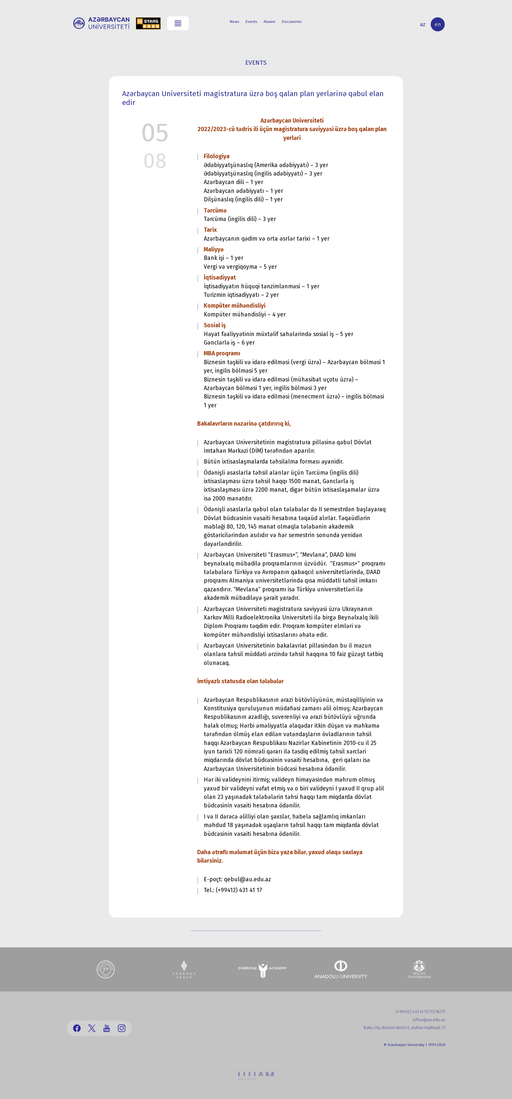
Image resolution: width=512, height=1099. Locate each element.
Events (251, 21)
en (438, 24)
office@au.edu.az (428, 1019)
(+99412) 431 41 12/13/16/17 (420, 1011)
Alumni (269, 21)
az (422, 24)
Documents (291, 21)
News (234, 21)
